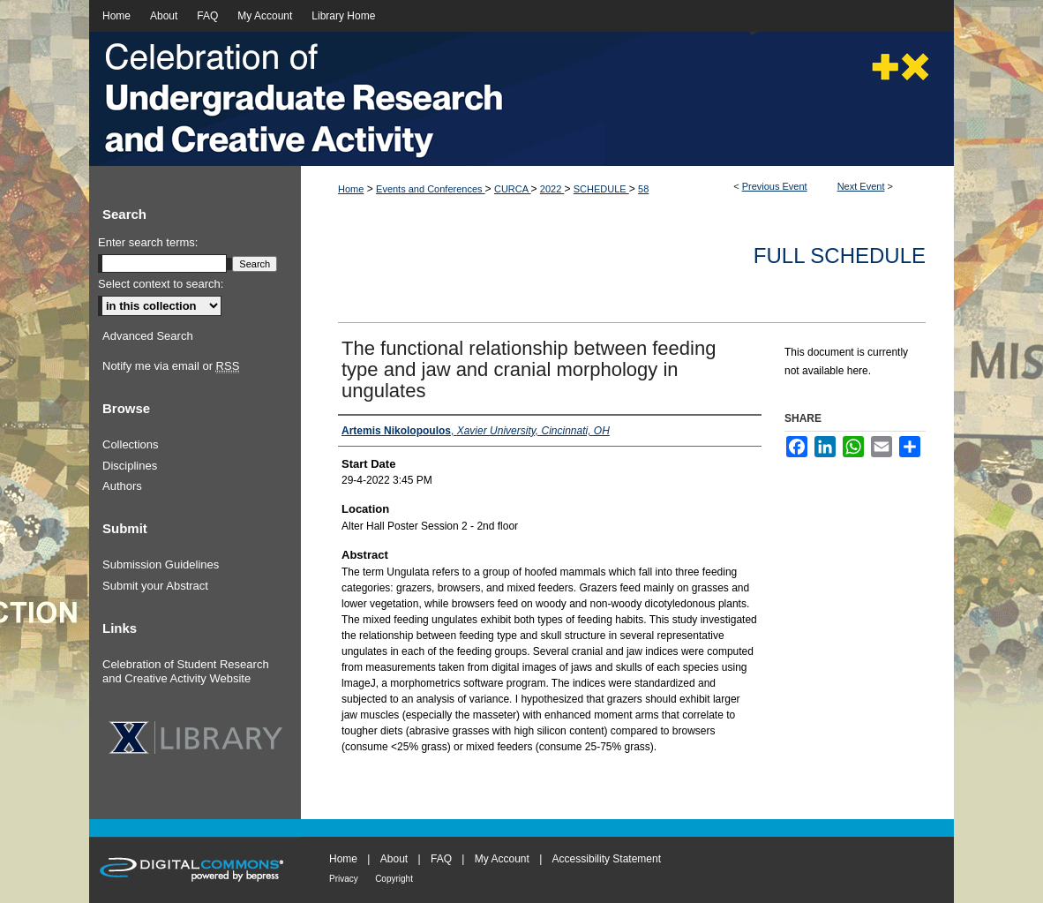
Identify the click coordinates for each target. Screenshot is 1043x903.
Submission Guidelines (160, 564)
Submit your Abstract (155, 585)
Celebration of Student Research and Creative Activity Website (185, 671)
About (394, 859)
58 (643, 189)
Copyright (394, 879)
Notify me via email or (170, 366)
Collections (130, 444)
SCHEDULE (601, 189)
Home (351, 189)
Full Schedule (840, 255)
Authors (122, 486)
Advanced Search (147, 335)
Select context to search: (160, 283)
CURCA (512, 189)
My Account (502, 859)
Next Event (861, 186)
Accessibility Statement (606, 859)
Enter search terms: (148, 242)
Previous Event (774, 186)
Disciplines (129, 465)
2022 (552, 189)
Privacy (343, 879)
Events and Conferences (430, 189)
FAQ (441, 859)
